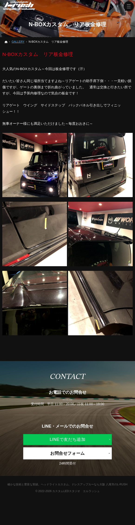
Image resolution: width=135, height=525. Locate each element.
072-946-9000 (67, 405)
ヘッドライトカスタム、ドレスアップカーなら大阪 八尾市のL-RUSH (84, 496)
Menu (129, 6)
